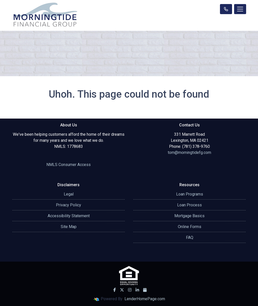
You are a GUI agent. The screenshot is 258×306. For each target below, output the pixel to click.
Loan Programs (189, 194)
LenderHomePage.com (144, 298)
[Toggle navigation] (240, 9)
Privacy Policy (68, 205)
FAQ (189, 237)
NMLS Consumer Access (68, 164)
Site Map (69, 226)
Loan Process (189, 205)
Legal (69, 194)
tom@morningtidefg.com (189, 152)
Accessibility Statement (69, 215)
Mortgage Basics (189, 215)
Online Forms (189, 226)
